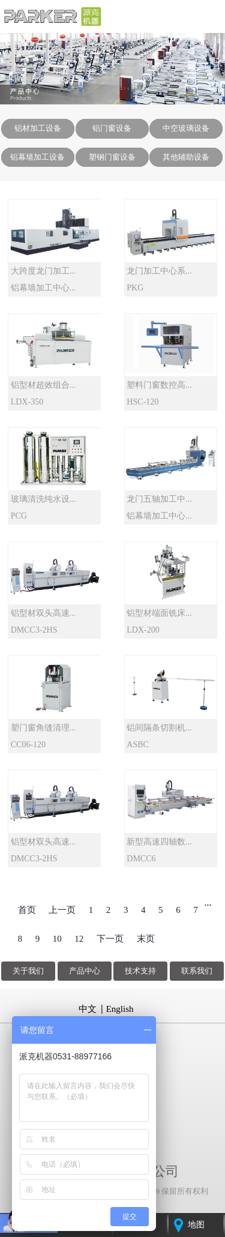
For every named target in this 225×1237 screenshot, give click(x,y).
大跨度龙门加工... (43, 270)
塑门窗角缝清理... (43, 727)
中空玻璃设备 (186, 128)
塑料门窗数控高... (159, 385)
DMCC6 (141, 858)
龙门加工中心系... (159, 270)
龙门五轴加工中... (159, 499)
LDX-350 (27, 401)
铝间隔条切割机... (159, 727)
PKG (135, 287)
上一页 (62, 910)
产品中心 (84, 970)
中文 (88, 1009)
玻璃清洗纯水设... (43, 499)
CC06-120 (28, 744)
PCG (19, 515)
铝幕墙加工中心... (43, 287)
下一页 (110, 939)
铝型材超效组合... (43, 385)
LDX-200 (143, 629)
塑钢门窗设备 (112, 156)
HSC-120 (142, 401)
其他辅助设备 (186, 156)
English (120, 1009)
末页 (146, 939)
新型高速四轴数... (159, 841)
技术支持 (140, 970)
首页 (27, 910)
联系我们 (196, 970)
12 (78, 939)
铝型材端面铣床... (159, 613)
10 (57, 939)
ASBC (138, 744)
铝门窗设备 (111, 128)
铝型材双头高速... (43, 613)
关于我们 (28, 970)
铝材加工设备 (37, 128)
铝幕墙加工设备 (37, 156)
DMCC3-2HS (34, 629)
